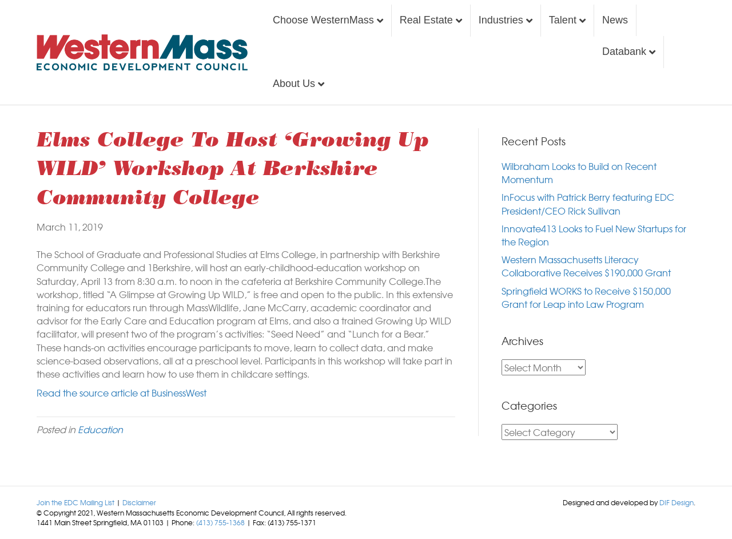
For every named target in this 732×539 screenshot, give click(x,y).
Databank (624, 51)
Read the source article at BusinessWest (121, 392)
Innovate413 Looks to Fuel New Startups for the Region (594, 234)
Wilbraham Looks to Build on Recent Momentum (579, 172)
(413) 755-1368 (220, 522)
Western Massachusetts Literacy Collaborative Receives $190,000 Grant (586, 265)
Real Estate (426, 20)
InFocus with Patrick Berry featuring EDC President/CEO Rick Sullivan (588, 203)
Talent (562, 20)
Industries (501, 20)
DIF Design (676, 502)
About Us (294, 83)
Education (100, 429)
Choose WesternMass (323, 20)
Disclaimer (139, 502)
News (615, 20)
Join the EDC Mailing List (75, 502)
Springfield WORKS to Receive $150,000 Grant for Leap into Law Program (586, 297)
